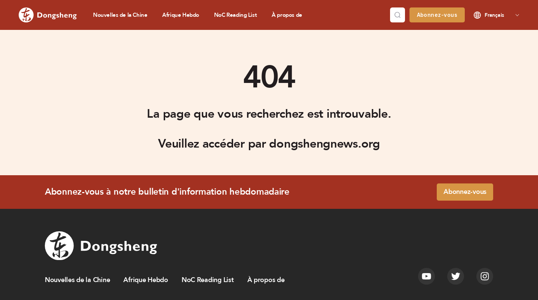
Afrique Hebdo (180, 15)
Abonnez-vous (437, 15)
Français (494, 15)
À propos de (287, 15)
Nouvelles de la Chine (120, 15)
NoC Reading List (235, 15)
